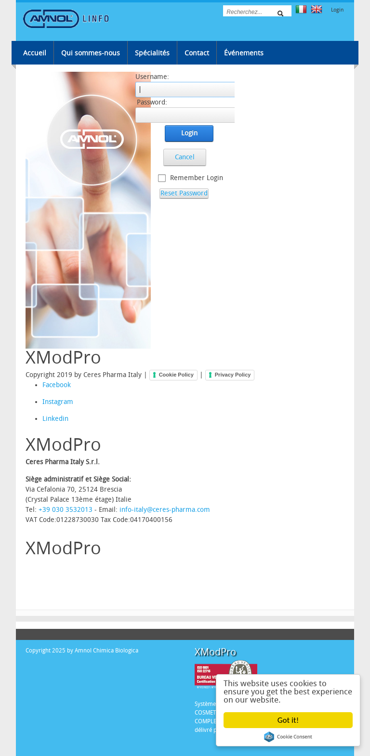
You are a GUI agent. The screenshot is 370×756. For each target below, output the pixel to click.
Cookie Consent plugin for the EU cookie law (288, 736)
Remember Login (196, 178)
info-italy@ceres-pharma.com (164, 510)
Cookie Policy (176, 375)
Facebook (49, 385)
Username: (152, 77)
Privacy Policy (233, 375)
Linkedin (49, 419)
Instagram (49, 402)
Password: (152, 102)
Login (337, 10)
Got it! (288, 720)
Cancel (185, 157)
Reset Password (184, 193)
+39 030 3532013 (65, 510)
